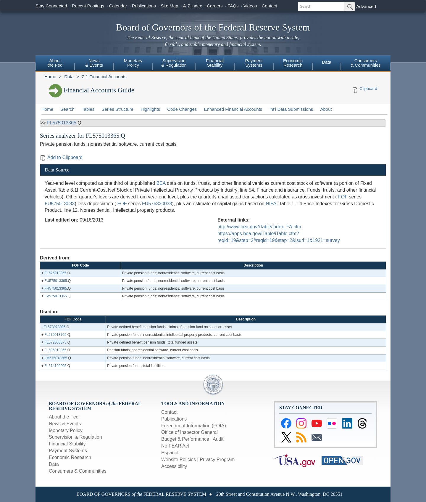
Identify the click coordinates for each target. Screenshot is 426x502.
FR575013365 (55, 288)
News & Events (94, 63)
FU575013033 (60, 203)
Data (326, 62)
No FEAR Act (175, 445)
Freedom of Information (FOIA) (193, 425)
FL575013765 (55, 335)
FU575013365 (55, 281)
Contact (269, 5)
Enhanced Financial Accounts (233, 109)
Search (67, 109)
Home (50, 76)
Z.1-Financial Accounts (104, 76)
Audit (218, 439)
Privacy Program (217, 459)
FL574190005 (55, 366)
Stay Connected (51, 5)
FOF (343, 196)
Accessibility (174, 466)
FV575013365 (55, 296)
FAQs (233, 5)
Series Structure (117, 109)
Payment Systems (253, 63)
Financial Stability (215, 63)
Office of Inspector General (189, 432)
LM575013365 (55, 358)
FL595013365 (55, 350)
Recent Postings (88, 5)
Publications (144, 5)
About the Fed (55, 63)
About (326, 109)
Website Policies (178, 459)
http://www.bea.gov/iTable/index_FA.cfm (259, 226)
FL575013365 (61, 122)
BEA (160, 183)
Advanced (366, 6)
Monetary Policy (133, 63)
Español (169, 452)
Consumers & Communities (366, 63)
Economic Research (293, 63)
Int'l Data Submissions (291, 109)
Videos (250, 5)
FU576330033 (157, 203)
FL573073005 (54, 327)
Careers (214, 5)
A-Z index (192, 5)
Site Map (169, 5)
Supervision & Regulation (174, 63)
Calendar (118, 5)
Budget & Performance (185, 439)
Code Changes (182, 109)
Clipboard (368, 88)
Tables (88, 109)
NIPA (271, 203)
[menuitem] (55, 63)
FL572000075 (55, 342)
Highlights (150, 109)
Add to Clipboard (61, 157)
